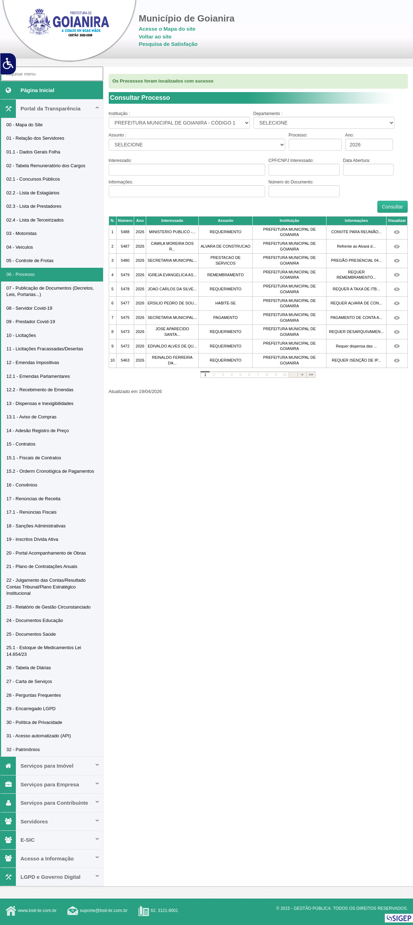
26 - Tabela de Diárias (28, 667)
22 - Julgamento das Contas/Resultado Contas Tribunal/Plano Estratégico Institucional (46, 587)
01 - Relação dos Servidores (35, 138)
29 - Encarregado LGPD (30, 708)
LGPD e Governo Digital (50, 877)
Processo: (298, 135)
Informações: (121, 182)
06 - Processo (20, 274)
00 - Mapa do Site (24, 124)
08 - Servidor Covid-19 (29, 308)
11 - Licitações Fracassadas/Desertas (44, 348)
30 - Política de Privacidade (34, 722)
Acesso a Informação (50, 858)
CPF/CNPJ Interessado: (291, 160)
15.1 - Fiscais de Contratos (33, 457)
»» (311, 374)
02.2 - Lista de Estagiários (32, 192)
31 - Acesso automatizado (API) (38, 735)
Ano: (349, 135)
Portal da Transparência (50, 108)
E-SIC (50, 840)
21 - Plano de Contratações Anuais (41, 566)
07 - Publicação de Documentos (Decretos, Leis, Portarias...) (50, 291)
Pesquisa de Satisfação (168, 44)
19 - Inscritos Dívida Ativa (32, 539)
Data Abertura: (356, 160)
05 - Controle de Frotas (30, 260)
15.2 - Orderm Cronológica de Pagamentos (50, 471)
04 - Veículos (19, 247)
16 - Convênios (21, 485)
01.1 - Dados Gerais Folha (33, 152)
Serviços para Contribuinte (50, 803)
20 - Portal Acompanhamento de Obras (46, 553)
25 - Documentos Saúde (31, 634)
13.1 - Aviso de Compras (31, 416)
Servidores (50, 821)
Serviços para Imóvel (50, 766)
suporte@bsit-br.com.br (103, 910)
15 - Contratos (20, 444)
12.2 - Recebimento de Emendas (39, 389)
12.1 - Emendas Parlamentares (38, 376)
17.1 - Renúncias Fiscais (31, 512)
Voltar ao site (155, 37)
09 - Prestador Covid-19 (30, 321)
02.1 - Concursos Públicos (33, 179)
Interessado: (120, 160)
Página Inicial (27, 90)
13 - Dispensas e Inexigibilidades (39, 403)
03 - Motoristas (21, 233)
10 (284, 375)
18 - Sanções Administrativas (36, 525)
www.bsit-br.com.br (37, 910)
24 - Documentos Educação (34, 620)
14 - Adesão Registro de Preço (37, 430)
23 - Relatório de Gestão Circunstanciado (48, 607)
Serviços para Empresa (50, 784)
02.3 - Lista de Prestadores (33, 206)
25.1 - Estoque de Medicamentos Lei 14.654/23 (43, 651)
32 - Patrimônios (23, 749)
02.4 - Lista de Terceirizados (35, 220)
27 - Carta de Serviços (29, 681)
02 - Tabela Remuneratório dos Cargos (45, 165)
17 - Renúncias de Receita (33, 498)
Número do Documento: (291, 182)
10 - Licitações (21, 335)
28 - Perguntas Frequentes (33, 695)
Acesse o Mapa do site (167, 29)
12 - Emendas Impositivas (32, 362)
